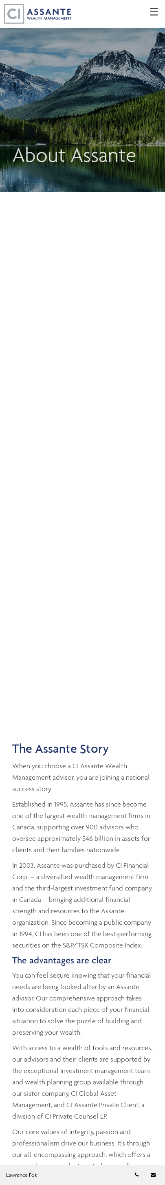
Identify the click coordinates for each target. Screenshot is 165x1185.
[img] (82, 96)
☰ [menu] (153, 12)
